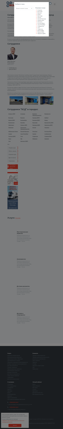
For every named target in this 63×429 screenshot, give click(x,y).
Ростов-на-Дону (41, 23)
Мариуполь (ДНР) (41, 33)
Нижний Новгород (41, 18)
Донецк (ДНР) (40, 30)
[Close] (50, 3)
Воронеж (39, 13)
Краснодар (39, 15)
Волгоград (39, 11)
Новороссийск (40, 20)
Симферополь (40, 26)
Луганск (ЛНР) (40, 32)
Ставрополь (40, 29)
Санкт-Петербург (41, 24)
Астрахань (39, 10)
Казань (39, 14)
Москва (39, 17)
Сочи (38, 27)
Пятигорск (39, 21)
